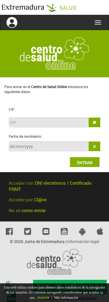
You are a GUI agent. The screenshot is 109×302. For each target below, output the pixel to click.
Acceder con (50, 186)
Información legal (83, 241)
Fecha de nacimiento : (26, 136)
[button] (94, 146)
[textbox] (49, 122)
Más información (66, 298)
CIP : (12, 109)
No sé (27, 210)
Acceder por (28, 200)
